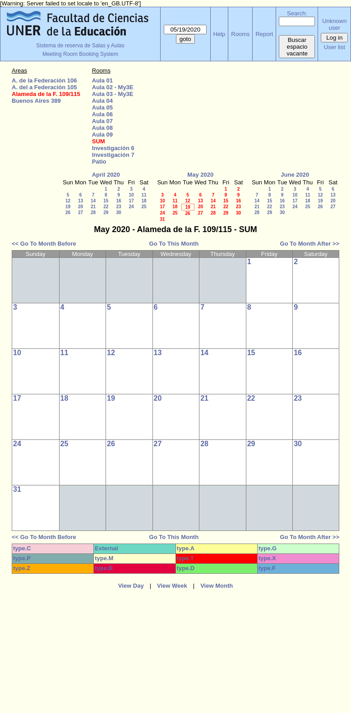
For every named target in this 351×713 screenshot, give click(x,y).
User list (334, 47)
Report (264, 34)
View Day (131, 585)
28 (93, 212)
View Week (172, 585)
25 (143, 206)
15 (105, 200)
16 (118, 200)
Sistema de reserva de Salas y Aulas (80, 45)
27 (80, 212)
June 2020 (295, 174)
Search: (297, 13)
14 (93, 200)
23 (118, 206)
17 (131, 200)
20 (80, 206)
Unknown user (334, 24)
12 (67, 200)
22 (105, 206)
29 (105, 212)
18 (143, 200)
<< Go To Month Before (44, 243)
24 (131, 206)
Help (219, 34)
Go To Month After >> (309, 243)
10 (131, 194)
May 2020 (200, 174)
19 (67, 206)
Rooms (240, 34)
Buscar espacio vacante (297, 47)
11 (143, 194)
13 (80, 200)
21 (93, 206)
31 (162, 219)
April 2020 (106, 174)
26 (67, 212)
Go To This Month (174, 243)
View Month (216, 585)
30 (118, 212)
